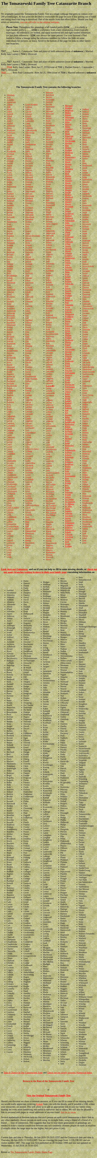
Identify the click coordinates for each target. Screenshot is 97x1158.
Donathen (29, 219)
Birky (9, 273)
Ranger (68, 405)
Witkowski (86, 496)
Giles (27, 446)
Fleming (28, 346)
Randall (68, 403)
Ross (67, 478)
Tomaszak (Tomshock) (87, 305)
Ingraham (50, 217)
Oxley (67, 265)
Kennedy (49, 285)
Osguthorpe (70, 258)
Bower (9, 329)
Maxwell (49, 557)
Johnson (49, 254)
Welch (84, 437)
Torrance (86, 313)
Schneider (69, 525)
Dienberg (29, 198)
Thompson (86, 289)
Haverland (50, 106)
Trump (85, 339)
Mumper (68, 199)
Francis (28, 369)
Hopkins (49, 181)
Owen (67, 260)
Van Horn (86, 364)
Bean (9, 224)
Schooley (69, 527)
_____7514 (6, 67)
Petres (67, 328)
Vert (84, 383)
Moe (67, 145)
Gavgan (28, 423)
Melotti (68, 115)
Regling (68, 420)
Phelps (68, 333)
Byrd (9, 407)
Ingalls (48, 214)
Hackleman (30, 519)
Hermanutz (50, 132)
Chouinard (11, 486)
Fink (27, 334)
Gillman (28, 451)
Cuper (27, 123)
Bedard (10, 233)
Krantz (48, 327)
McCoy (49, 482)
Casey (9, 444)
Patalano (68, 295)
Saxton (68, 518)
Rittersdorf (69, 445)
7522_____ (6, 72)
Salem (67, 509)
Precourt (68, 370)
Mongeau (69, 152)
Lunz (48, 470)
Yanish (85, 529)
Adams (9, 104)
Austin (9, 165)
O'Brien (68, 230)
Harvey (49, 97)
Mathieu (49, 545)
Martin (48, 538)
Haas (27, 517)
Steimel (85, 217)
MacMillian (51, 515)
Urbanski (86, 353)
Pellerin (68, 312)
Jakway (49, 226)
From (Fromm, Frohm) (31, 380)
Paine (67, 272)
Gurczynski (30, 510)
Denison (28, 182)
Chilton (10, 479)
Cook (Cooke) (12, 529)
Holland (49, 170)
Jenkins (49, 245)
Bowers (10, 332)
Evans (27, 308)
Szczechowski (88, 266)
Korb (48, 320)
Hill (47, 156)
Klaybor (49, 303)
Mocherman (70, 141)
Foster (27, 357)
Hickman (49, 149)
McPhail (49, 501)
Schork (68, 532)
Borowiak (11, 313)
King (48, 292)
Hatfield (49, 102)
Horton (49, 188)
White (84, 461)
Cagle (9, 411)
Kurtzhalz (50, 345)
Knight (48, 306)
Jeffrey (48, 242)
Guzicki (28, 514)
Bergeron (10, 252)
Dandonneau (30, 144)
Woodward (86, 519)
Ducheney (29, 250)
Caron (9, 435)
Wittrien (85, 498)
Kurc (48, 343)
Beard (9, 226)
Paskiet (68, 293)
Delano (28, 168)
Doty (27, 229)
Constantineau (13, 526)
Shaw (84, 123)
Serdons (85, 114)
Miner (67, 134)
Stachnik (85, 193)
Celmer (10, 465)
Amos (9, 128)
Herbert (49, 130)
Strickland (86, 247)
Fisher (27, 343)
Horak (48, 184)
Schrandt (68, 534)
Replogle (69, 429)
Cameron (10, 423)
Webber (85, 432)
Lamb (48, 367)
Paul (67, 302)
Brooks (10, 360)
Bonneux (10, 306)
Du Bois (28, 247)
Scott (67, 541)
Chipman (10, 482)
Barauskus (11, 198)
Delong (28, 172)
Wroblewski (87, 526)
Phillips (68, 335)
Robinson (69, 462)
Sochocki (86, 175)
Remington (69, 424)
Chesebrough (12, 477)
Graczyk (28, 482)
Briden (9, 355)
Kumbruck (50, 341)
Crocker (28, 114)
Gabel (27, 393)
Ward (84, 416)
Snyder (85, 172)
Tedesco (85, 275)
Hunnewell (50, 205)
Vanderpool (87, 369)
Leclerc (49, 402)
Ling (48, 440)
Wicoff (85, 465)
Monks (68, 155)
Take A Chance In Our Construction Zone (23, 1072)
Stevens (85, 222)
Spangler (86, 182)
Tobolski (85, 301)
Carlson (10, 432)
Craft (9, 554)
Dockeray (29, 207)
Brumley (10, 374)
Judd (48, 261)
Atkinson (10, 158)
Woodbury (86, 517)
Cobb (9, 514)
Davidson (29, 149)
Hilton (48, 158)
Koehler (49, 310)
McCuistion (51, 484)
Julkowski (50, 263)
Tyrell (84, 348)
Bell (8, 238)
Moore (68, 162)
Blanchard (11, 289)
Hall (27, 526)
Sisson (85, 158)
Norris (67, 227)
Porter (67, 363)
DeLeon (28, 170)
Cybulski (29, 128)
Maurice (49, 550)
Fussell (28, 390)
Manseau (49, 522)
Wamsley (86, 414)
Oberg (67, 232)
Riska (67, 443)
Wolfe (84, 505)
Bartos (9, 215)
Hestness (49, 142)
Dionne (28, 203)
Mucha (68, 192)
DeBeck (28, 156)
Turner (85, 343)
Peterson (68, 326)
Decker (28, 161)
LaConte (49, 353)
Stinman (85, 229)
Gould (27, 475)
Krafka (48, 324)
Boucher (10, 320)
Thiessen (86, 285)
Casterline (11, 454)
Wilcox (85, 470)
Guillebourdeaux (32, 505)
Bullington (11, 390)
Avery (9, 168)
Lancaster (50, 371)
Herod (48, 135)
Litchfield (50, 447)
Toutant (85, 318)
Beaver (9, 231)
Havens (49, 104)
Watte (84, 428)
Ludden (49, 466)
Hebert (48, 118)
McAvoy (49, 475)
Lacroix (49, 355)
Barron (9, 210)
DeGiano (29, 165)
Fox (27, 364)
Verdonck (86, 381)
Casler (9, 446)
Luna (48, 468)
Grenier (28, 493)
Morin (67, 166)
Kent (48, 287)
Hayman (49, 111)
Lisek (48, 444)
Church (10, 496)
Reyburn (68, 431)
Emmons (29, 301)
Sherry (85, 135)
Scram (67, 544)
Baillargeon (11, 186)
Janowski (50, 235)
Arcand (10, 144)
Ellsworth (29, 297)
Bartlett (10, 212)
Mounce (68, 190)
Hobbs (48, 165)
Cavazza (10, 463)
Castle (9, 456)
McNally (49, 496)
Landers (49, 374)
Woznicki (86, 524)
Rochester (69, 464)
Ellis (27, 294)
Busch (9, 400)
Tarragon (86, 271)
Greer (27, 491)
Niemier (68, 216)
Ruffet (67, 488)
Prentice (68, 375)
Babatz (9, 177)
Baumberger (12, 222)
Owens (68, 263)
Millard (68, 124)
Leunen (49, 428)
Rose (67, 471)
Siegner (85, 147)
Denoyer (28, 189)
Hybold (49, 207)
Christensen (12, 489)
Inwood (49, 219)
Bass (9, 219)
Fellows (28, 322)
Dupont (28, 268)
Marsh (48, 533)
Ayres (9, 172)
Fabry (27, 311)
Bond (9, 304)
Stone (84, 231)
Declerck (29, 163)
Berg (9, 250)
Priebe (67, 377)
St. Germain (70, 502)
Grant (27, 484)
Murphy (68, 202)
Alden (9, 111)
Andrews (10, 137)
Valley (84, 355)
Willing (85, 479)
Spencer (85, 186)
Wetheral (86, 454)
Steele (84, 212)
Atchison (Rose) (10, 155)
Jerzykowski (51, 249)
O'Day (67, 234)
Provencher (69, 384)
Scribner (68, 546)
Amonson (11, 125)
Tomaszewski (87, 308)
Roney (67, 469)
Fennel (28, 325)
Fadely (28, 313)
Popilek (68, 359)
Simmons (86, 151)
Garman (28, 411)
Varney (85, 379)
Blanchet (10, 292)
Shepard (85, 130)
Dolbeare (29, 210)
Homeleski (50, 177)
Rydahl (68, 495)
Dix (26, 205)
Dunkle (28, 266)
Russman (69, 492)
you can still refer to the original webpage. (40, 22)
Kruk (48, 329)
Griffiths (28, 498)
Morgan (68, 164)
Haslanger (50, 99)
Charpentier (12, 475)
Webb (84, 430)
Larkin (48, 388)
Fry (26, 386)
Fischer (28, 339)
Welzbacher (87, 442)
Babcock (10, 179)
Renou (67, 427)
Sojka (84, 177)
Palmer (68, 277)
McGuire (49, 487)
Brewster (10, 353)
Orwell (68, 251)
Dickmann (29, 196)
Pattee (67, 298)
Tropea (85, 334)
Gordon (28, 470)
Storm (84, 233)
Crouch (28, 116)
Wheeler (85, 458)
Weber (84, 435)
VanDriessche (88, 374)
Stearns (85, 207)
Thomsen (86, 292)
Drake (27, 233)
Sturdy (85, 254)
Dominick (29, 215)
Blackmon (11, 282)
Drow (27, 243)
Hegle (48, 121)
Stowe (84, 238)
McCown (50, 480)
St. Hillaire (69, 504)
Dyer (27, 275)
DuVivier (29, 273)
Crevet (28, 109)
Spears (85, 184)
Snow (84, 170)
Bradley (10, 339)
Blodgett (10, 301)
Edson (27, 280)
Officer (68, 239)
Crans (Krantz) (31, 104)
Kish (48, 299)
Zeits (84, 543)
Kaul (48, 278)
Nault (67, 209)
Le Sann (49, 419)
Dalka (27, 140)
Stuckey (85, 252)
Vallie (84, 357)
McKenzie (50, 491)
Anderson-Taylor (11, 133)
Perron (68, 321)
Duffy (27, 254)
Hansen (28, 536)
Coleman (10, 519)
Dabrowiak (30, 132)
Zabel (84, 538)
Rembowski (70, 422)
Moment (68, 150)
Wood (84, 514)
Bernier (10, 257)
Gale (27, 397)
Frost (27, 383)
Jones (48, 259)
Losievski (50, 461)
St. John (68, 506)
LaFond (49, 362)
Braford (10, 341)
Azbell (9, 175)
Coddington (12, 517)
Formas (28, 350)
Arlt (8, 149)
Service (85, 116)
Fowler (28, 362)
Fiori (27, 336)
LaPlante (49, 381)
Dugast (28, 257)
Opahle (68, 246)
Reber (67, 417)
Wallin (85, 407)
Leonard (49, 416)
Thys (84, 299)
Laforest (49, 364)
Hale (27, 524)
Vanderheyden (88, 367)
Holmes (49, 174)
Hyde (48, 210)
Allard (9, 116)
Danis (27, 147)
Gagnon (28, 395)
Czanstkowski (31, 130)
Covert (9, 545)
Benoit (9, 247)
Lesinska (49, 421)
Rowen (68, 483)
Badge (9, 182)
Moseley (68, 181)
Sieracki (85, 149)
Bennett (10, 245)
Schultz (68, 539)
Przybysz (69, 389)
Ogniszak (69, 241)
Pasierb (68, 291)
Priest (67, 380)
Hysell (48, 212)
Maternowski (51, 543)
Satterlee (68, 513)
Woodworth (87, 521)
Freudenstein (30, 376)
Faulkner (29, 320)
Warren (85, 421)
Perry (67, 323)
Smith (84, 168)
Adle (9, 107)
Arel (8, 147)
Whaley (85, 456)
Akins (9, 109)
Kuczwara (50, 336)
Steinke (85, 219)
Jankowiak (50, 231)
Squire (85, 191)
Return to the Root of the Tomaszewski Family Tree (48, 1081)
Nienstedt (69, 218)
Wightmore (87, 468)
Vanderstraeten (88, 372)
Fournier (28, 360)
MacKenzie (50, 510)
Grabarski (29, 479)
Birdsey (10, 268)
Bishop (9, 278)
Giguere (28, 442)
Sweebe (85, 259)
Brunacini (11, 376)
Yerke (84, 531)
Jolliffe (49, 256)
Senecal (85, 111)
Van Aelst (86, 362)
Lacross (49, 357)
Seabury (85, 109)
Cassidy (10, 451)
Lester (48, 423)
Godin (27, 461)
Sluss (84, 163)
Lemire (49, 412)
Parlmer (68, 281)
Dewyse (28, 193)
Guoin (27, 507)
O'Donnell (69, 237)
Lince (48, 433)
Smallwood (87, 165)
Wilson (85, 484)
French (28, 374)
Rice (67, 436)
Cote (9, 538)
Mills (67, 131)
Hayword (50, 113)
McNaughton (51, 498)
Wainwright (87, 402)
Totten (84, 315)
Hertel (48, 139)
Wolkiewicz (87, 510)
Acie (9, 97)
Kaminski (50, 270)
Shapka (85, 121)
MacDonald (51, 508)
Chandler (10, 470)
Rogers (68, 466)
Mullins (68, 195)
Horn (48, 186)
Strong (85, 250)
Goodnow (29, 465)
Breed (9, 346)
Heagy (48, 116)
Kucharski (50, 331)
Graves (28, 486)
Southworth (87, 179)
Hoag (48, 163)
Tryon (84, 341)
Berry (9, 259)
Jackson (49, 221)
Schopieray (69, 530)
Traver (85, 325)
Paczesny (69, 270)
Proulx (68, 382)
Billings (10, 264)
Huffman (49, 198)
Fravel (28, 372)
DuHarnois (29, 259)
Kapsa (48, 273)
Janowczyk (50, 233)
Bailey (9, 184)
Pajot (67, 274)
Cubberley (29, 121)
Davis (27, 151)
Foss (27, 355)
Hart (27, 547)
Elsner (28, 299)
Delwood (29, 177)
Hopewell (50, 179)
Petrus (67, 330)
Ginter (28, 454)
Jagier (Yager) (51, 224)
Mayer (48, 559)
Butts (9, 404)
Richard (68, 438)
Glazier (28, 458)
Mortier (68, 176)
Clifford (10, 510)
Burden (10, 393)
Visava (85, 390)
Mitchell (68, 138)
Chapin (10, 472)
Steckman (86, 210)
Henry (48, 128)
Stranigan (86, 240)
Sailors (68, 497)
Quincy (68, 391)
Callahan (10, 418)
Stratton (85, 243)
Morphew (69, 169)
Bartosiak (11, 217)
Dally (27, 142)
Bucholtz (10, 383)
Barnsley (10, 205)
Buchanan (11, 381)
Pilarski (68, 342)
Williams (86, 477)
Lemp (48, 414)
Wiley (84, 472)
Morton (68, 178)
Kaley (48, 268)
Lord (48, 458)
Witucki (85, 500)
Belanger (10, 236)
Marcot (49, 526)
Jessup (48, 252)
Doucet (28, 231)
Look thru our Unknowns (14, 569)
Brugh (9, 372)
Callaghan (11, 416)
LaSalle (49, 391)
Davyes (28, 154)
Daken (28, 135)
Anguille (10, 140)
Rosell (67, 473)
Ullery (84, 350)
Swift (84, 261)
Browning (11, 369)
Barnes (9, 203)
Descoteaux (30, 191)
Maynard (69, 106)
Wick (84, 463)
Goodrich (29, 468)
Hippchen (50, 160)
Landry (49, 376)
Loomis (49, 456)
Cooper (10, 531)
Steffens (85, 215)
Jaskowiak (50, 240)
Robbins (68, 452)
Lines (48, 437)
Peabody (68, 309)
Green (27, 489)
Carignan (10, 430)
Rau (66, 410)
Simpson (85, 156)
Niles (67, 223)
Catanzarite (11, 461)
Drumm (28, 245)
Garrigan (29, 414)
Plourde (68, 354)
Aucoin (10, 163)
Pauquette (69, 305)
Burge (9, 397)
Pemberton (69, 314)
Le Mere (49, 409)
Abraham (10, 95)
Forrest (28, 353)
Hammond (29, 533)
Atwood (10, 161)
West (84, 449)
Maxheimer (50, 552)
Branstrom (11, 343)
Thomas (85, 287)
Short (84, 144)
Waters (85, 423)
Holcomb (50, 167)
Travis (84, 327)
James (48, 228)
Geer (27, 430)
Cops (9, 533)
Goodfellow (30, 463)
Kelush (49, 282)
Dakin (27, 137)
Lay (47, 398)
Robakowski (70, 450)
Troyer (85, 336)
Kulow (48, 338)
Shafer (85, 118)
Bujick (9, 388)
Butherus (10, 402)
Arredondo (11, 151)
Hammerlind (30, 531)
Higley (48, 153)
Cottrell (10, 540)
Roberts (68, 455)
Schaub (68, 520)
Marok (48, 531)
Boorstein (11, 308)
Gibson (28, 437)
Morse (67, 171)
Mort (67, 173)
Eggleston (29, 282)
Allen (9, 118)
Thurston (86, 297)
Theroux (85, 282)
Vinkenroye (87, 386)
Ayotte (9, 170)
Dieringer (29, 200)
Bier (8, 261)
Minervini (69, 136)
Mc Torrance (51, 505)
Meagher (68, 108)
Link (48, 442)
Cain (9, 414)
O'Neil (67, 244)
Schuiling (69, 537)
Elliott (27, 292)
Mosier (68, 183)
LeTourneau (51, 426)
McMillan (50, 494)
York (84, 533)
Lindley (49, 435)
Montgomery (70, 157)
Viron (84, 388)
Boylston (10, 336)
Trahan (85, 320)
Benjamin (11, 243)
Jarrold (48, 238)
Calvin (9, 421)
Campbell (11, 425)
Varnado (85, 376)
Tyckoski (86, 346)
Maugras (49, 548)
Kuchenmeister (52, 334)
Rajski (67, 398)
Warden (85, 418)
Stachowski (87, 196)
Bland (9, 294)
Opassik (68, 248)
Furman (28, 388)
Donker (28, 222)
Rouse (67, 480)
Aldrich (10, 114)
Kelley (48, 280)
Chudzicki (11, 493)
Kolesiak (49, 315)
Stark (84, 200)
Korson (49, 322)
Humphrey (50, 203)
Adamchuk (11, 102)
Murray (68, 204)
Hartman (49, 92)
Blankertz (11, 297)
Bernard (10, 254)
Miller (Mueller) (69, 128)
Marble (49, 524)
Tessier (85, 278)
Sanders (68, 511)
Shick (84, 140)
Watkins (85, 425)
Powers (68, 368)
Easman (28, 278)
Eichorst (28, 287)
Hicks (48, 151)
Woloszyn (86, 512)
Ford (27, 348)
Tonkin (85, 311)
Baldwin (10, 193)
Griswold (29, 500)
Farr (27, 315)
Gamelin (28, 400)
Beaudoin (11, 229)
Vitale (84, 393)
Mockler (68, 143)
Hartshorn (50, 95)
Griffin (28, 496)
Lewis (48, 430)
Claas (9, 503)
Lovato (49, 463)
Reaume (68, 415)
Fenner (28, 327)
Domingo (29, 212)
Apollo (9, 142)
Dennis (28, 184)
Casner (9, 449)
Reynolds (69, 434)
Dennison (29, 186)
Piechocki (69, 340)
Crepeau (28, 107)
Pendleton (69, 316)
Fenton (28, 329)
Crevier (28, 111)
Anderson (11, 130)
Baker (9, 191)
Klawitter (50, 301)
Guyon (28, 512)
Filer (27, 332)
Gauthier (29, 421)
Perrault (68, 319)
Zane (84, 540)
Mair (48, 519)
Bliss (9, 299)
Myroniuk (69, 206)
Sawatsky (69, 516)
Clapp (9, 505)
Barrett (9, 207)
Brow (9, 362)
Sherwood (86, 137)
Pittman (68, 347)
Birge (9, 271)
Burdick (10, 395)
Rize (67, 448)
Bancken (10, 196)
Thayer (85, 280)
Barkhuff (10, 200)
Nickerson (69, 213)
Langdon (49, 378)
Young (85, 536)
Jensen (48, 247)
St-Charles (69, 499)
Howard (49, 193)
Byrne (9, 409)
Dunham (28, 264)
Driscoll (28, 240)
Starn (84, 203)
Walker (85, 404)
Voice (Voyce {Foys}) (87, 396)
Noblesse (69, 225)
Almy (9, 121)
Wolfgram (86, 507)
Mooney (68, 159)
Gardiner (29, 404)
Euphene (29, 306)
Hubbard (49, 195)
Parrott (68, 288)
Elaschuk (29, 289)
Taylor (85, 273)
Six (83, 161)
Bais (8, 189)
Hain (27, 521)
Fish (27, 341)
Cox (8, 547)
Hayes (48, 109)
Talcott (85, 268)
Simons (85, 154)
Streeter (85, 245)
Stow (84, 236)
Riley (67, 441)
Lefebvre (49, 405)
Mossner (68, 185)
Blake (9, 287)
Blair (9, 285)
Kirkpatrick (50, 296)
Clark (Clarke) (13, 507)
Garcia (28, 402)
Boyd (9, 334)
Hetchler (49, 144)
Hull (47, 200)
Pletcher (68, 352)
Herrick (49, 137)
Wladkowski (87, 503)
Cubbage (29, 118)
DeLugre (29, 175)
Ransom (68, 408)
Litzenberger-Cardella (51, 450)
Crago (9, 550)
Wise (84, 493)
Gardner (28, 407)
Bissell (9, 280)
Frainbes (28, 367)
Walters (85, 411)
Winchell (86, 486)
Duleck (28, 261)
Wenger (85, 444)
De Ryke (29, 158)
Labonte (49, 348)
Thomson (86, 294)
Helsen (48, 123)
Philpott (68, 338)
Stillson (85, 226)
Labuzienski (51, 350)
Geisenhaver (30, 432)
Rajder (68, 396)
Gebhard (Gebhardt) (29, 426)
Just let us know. (68, 1112)
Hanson (28, 538)
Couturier (11, 543)
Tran (84, 322)
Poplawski (69, 361)
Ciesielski (11, 500)
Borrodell (11, 318)
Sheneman (86, 128)
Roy (66, 485)
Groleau (28, 503)
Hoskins (49, 191)
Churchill (10, 498)
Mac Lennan (51, 512)
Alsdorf (10, 123)
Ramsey (68, 401)
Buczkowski (12, 386)
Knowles (49, 308)
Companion (11, 524)
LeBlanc (49, 400)
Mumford (69, 197)
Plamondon (69, 349)
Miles (67, 122)
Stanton (85, 198)
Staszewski (86, 205)
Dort (27, 226)
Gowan (28, 477)
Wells (84, 439)
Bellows (10, 240)
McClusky (50, 477)
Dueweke (29, 252)
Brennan (10, 348)
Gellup (28, 435)
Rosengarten (70, 476)
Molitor (68, 148)
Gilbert (28, 444)
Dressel (28, 238)
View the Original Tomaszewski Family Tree (48, 1095)
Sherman (86, 132)
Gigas (27, 439)
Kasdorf (49, 275)
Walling (85, 409)
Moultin (68, 188)
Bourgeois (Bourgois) (11, 323)
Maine (48, 517)
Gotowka (29, 472)
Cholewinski (12, 484)
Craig (9, 557)
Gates (27, 416)
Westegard (86, 451)
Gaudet (28, 418)
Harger (28, 540)
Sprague (85, 189)
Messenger (69, 117)
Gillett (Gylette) (32, 449)
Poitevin (68, 356)
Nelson (68, 211)
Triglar (85, 332)
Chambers (11, 468)
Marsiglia (50, 536)
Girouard (29, 456)
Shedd (84, 125)
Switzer (85, 264)
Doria (27, 224)
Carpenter (11, 437)
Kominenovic (51, 317)
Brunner (10, 379)
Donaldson (29, 217)
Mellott (68, 113)
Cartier (9, 442)
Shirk (84, 142)
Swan (84, 257)
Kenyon (49, 289)
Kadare (49, 266)
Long (48, 454)
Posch (67, 366)
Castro (9, 458)
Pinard (67, 345)
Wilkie (85, 475)
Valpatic (85, 360)
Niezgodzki (70, 220)
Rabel (67, 394)
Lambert (49, 369)
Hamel (28, 529)
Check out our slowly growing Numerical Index (69, 1072)
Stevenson (86, 224)
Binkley (10, 266)
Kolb (48, 313)
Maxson (49, 555)
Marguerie (50, 529)
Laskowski (50, 393)
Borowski (11, 315)
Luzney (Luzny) (52, 473)
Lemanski (50, 407)
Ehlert (27, 285)
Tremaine (86, 329)
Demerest (29, 179)
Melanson (69, 110)
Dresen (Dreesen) (32, 236)
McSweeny (50, 503)
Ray (66, 413)
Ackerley (10, 100)
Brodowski (11, 357)
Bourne (10, 327)
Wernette (86, 446)
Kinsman (49, 294)
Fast (27, 318)
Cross (9, 552)
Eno (27, 304)
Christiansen (12, 491)
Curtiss (28, 125)
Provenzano (70, 387)
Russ (67, 490)
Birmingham (12, 275)
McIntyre (50, 489)
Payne (67, 307)
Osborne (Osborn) (69, 254)
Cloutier (10, 512)
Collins (10, 521)
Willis (84, 482)
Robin (67, 459)
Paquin (68, 279)
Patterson (69, 300)
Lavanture (50, 395)
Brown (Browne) (11, 365)
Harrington (29, 543)
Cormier (10, 536)
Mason (48, 540)
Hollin (48, 172)
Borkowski (11, 311)
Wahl (84, 400)
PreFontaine (70, 373)
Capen (9, 428)
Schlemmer (69, 523)
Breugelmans (12, 350)
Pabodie (68, 267)
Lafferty (49, 360)
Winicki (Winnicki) (86, 490)
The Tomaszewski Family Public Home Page (31, 1152)
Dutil (27, 271)
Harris (27, 545)
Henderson (50, 125)
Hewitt (48, 146)
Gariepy (28, 409)
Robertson (69, 457)
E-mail (39, 1104)
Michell (68, 120)
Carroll (9, 439)
